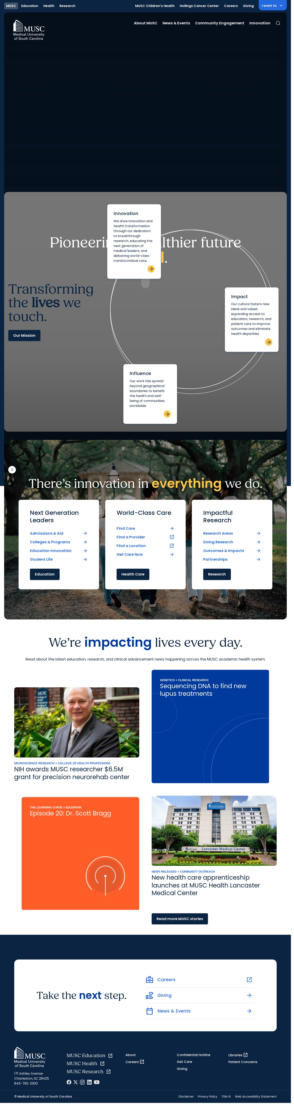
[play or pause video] (12, 1090)
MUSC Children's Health (155, 6)
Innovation (259, 23)
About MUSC (145, 23)
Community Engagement (219, 23)
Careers (231, 6)
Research (67, 6)
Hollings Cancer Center (199, 6)
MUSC (11, 6)
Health (48, 6)
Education (29, 6)
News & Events (176, 23)
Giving (248, 6)
